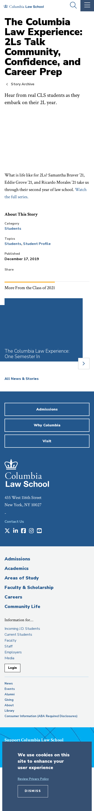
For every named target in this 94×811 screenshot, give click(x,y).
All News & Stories (22, 378)
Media (9, 658)
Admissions (17, 559)
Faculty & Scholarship (29, 587)
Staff (8, 646)
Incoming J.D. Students (22, 628)
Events (10, 689)
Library (9, 711)
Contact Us (14, 521)
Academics (17, 568)
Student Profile (37, 243)
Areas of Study (22, 578)
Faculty (10, 640)
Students (13, 228)
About (9, 705)
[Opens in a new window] (7, 531)
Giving (9, 700)
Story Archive (22, 84)
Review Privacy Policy (33, 779)
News (9, 684)
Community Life (22, 606)
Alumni (9, 694)
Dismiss (33, 791)
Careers (13, 597)
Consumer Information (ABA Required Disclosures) (41, 716)
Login (12, 668)
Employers (13, 652)
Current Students (18, 634)
